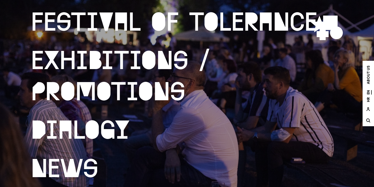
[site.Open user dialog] (368, 109)
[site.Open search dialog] (368, 120)
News (64, 166)
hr (368, 99)
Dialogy (80, 128)
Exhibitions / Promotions (120, 74)
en (368, 92)
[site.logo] (327, 28)
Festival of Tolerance (174, 20)
